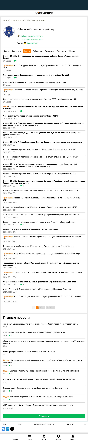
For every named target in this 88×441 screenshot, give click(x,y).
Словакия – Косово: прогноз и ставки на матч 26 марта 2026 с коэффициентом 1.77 (39, 99)
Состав (6, 51)
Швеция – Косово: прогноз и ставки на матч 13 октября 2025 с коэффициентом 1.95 (39, 150)
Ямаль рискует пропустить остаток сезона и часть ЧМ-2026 (29, 352)
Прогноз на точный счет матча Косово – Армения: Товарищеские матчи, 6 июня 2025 (40, 207)
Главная (6, 20)
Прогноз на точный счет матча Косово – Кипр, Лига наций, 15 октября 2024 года (38, 246)
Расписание (61, 51)
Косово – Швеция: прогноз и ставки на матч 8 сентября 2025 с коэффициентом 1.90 (39, 174)
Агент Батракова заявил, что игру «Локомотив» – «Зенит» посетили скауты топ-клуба (40, 324)
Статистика (16, 51)
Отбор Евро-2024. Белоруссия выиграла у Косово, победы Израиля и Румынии (37, 289)
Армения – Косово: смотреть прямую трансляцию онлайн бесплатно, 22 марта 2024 (42, 273)
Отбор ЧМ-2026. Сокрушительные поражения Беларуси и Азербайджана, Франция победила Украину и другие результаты (44, 182)
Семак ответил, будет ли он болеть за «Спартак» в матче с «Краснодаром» (35, 388)
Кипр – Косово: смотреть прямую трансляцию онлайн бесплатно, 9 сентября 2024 (41, 255)
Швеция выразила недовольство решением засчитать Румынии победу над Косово (39, 222)
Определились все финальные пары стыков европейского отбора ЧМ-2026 (36, 75)
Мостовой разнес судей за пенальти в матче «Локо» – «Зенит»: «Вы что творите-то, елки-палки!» (42, 361)
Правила (70, 424)
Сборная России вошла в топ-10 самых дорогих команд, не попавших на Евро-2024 (39, 282)
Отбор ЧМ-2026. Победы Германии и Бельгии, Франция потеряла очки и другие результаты (43, 142)
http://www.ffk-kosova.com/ (32, 39)
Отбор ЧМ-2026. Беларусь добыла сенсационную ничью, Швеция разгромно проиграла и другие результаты (42, 134)
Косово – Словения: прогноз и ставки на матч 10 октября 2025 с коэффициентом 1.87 (40, 157)
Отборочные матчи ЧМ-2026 (20, 20)
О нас (20, 424)
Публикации (37, 51)
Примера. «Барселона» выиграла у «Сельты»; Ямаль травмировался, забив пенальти (39, 379)
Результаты (49, 51)
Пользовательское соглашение (44, 424)
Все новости (44, 416)
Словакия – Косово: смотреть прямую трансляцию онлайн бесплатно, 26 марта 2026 (43, 91)
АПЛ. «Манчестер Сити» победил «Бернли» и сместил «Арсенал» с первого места (38, 405)
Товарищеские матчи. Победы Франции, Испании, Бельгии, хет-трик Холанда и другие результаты (41, 264)
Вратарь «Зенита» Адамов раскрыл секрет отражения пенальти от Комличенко (41, 371)
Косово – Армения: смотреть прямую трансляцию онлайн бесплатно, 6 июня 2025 (41, 199)
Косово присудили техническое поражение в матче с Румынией (30, 229)
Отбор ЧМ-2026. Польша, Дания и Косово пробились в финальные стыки (34, 82)
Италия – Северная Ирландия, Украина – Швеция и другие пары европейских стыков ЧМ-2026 (43, 108)
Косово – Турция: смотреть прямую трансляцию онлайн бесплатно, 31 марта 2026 (42, 67)
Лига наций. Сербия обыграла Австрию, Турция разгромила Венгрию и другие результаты (42, 215)
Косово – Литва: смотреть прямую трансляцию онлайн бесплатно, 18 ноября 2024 (42, 238)
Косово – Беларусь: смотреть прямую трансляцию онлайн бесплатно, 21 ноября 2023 (43, 298)
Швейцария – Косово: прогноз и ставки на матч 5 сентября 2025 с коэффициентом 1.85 (41, 190)
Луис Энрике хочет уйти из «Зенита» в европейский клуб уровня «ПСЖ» (34, 332)
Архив (4, 424)
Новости (27, 51)
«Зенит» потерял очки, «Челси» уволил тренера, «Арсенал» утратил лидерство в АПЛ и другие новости (43, 342)
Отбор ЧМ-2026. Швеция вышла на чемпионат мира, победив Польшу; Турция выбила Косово (41, 57)
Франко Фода (32, 43)
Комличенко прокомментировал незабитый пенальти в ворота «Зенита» (38, 397)
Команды (35, 20)
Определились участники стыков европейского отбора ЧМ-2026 (31, 116)
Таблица (72, 51)
